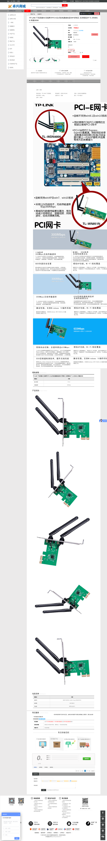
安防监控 (12, 56)
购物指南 (70, 10)
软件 (11, 48)
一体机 (11, 22)
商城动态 (61, 10)
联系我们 (56, 832)
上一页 (81, 771)
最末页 (93, 771)
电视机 (11, 37)
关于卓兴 (78, 10)
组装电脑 (52, 10)
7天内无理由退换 (34, 823)
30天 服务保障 (53, 823)
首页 (27, 10)
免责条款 (37, 832)
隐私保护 (43, 832)
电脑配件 (12, 26)
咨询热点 (49, 832)
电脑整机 (12, 30)
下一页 (88, 771)
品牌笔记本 (13, 15)
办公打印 (12, 45)
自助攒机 (35, 10)
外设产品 (12, 33)
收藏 (72, 1)
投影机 (11, 67)
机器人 (11, 52)
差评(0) (51, 767)
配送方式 (68, 832)
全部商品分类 (16, 11)
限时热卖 (44, 10)
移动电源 (12, 60)
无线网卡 (39, 14)
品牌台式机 (13, 18)
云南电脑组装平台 (62, 7)
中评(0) (46, 767)
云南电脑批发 (49, 7)
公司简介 (62, 832)
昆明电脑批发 (55, 7)
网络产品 (33, 14)
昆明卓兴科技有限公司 (40, 7)
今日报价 (87, 10)
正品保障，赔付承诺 (72, 823)
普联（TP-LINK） (77, 39)
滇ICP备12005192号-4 (56, 836)
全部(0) (35, 767)
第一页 (77, 771)
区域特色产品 (13, 63)
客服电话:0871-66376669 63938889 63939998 (87, 1)
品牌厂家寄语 (92, 823)
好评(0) (40, 767)
